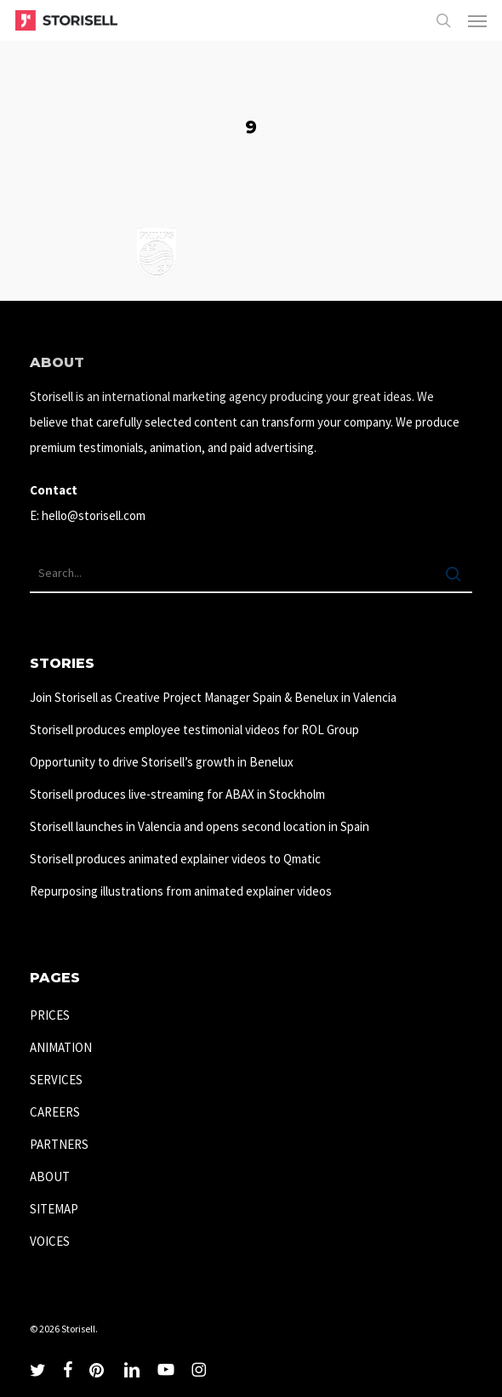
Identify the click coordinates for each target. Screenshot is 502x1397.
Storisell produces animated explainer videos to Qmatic (175, 859)
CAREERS (55, 1112)
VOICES (50, 1241)
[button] (477, 20)
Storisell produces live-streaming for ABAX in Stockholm (177, 794)
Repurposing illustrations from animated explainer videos (181, 891)
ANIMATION (61, 1047)
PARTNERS (59, 1144)
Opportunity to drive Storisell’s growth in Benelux (162, 762)
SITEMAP (54, 1209)
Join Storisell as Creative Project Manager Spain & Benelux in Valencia (213, 697)
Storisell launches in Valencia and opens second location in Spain (199, 826)
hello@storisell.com (93, 515)
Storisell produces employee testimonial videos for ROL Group (194, 729)
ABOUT (50, 1176)
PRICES (50, 1015)
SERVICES (56, 1080)
